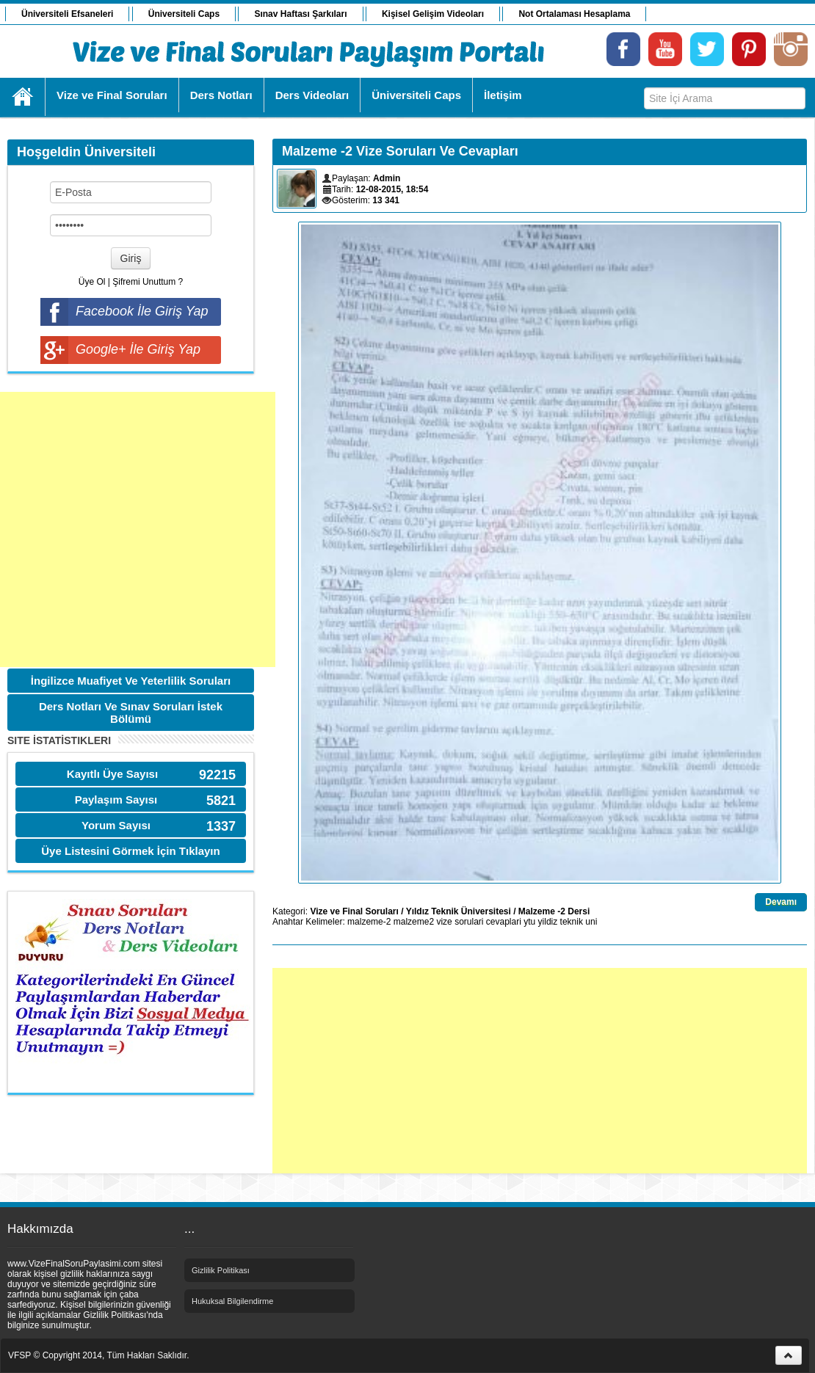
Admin (386, 178)
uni (591, 922)
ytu (529, 922)
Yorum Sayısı (116, 825)
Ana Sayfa (23, 97)
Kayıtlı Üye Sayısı (112, 774)
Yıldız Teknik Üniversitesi (458, 911)
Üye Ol (92, 282)
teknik (571, 922)
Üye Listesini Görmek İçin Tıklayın (130, 851)
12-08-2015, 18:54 (392, 189)
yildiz (548, 922)
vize (444, 922)
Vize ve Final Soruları (354, 911)
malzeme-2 (369, 922)
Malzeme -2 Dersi (554, 911)
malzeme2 (414, 922)
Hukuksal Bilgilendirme (232, 1301)
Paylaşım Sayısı (116, 799)
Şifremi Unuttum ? (147, 282)
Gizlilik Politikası (221, 1270)
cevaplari (503, 922)
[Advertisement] (137, 529)
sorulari (468, 922)
